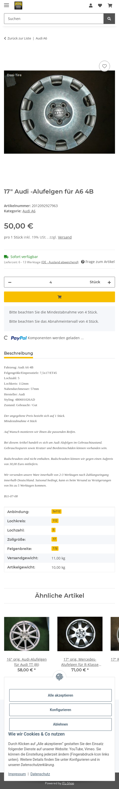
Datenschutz (40, 774)
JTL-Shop (68, 783)
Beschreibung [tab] (18, 353)
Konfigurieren (60, 710)
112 (55, 520)
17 (54, 539)
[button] (90, 5)
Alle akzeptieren (60, 695)
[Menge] (50, 282)
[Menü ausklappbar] (6, 3)
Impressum (17, 774)
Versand (65, 237)
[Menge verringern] (9, 282)
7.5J (55, 548)
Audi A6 (29, 211)
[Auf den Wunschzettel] (104, 66)
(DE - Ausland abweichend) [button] (59, 262)
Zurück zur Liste (19, 38)
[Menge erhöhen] (109, 282)
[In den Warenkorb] (8, 54)
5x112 (56, 511)
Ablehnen (60, 724)
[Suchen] (109, 18)
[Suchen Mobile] (54, 18)
